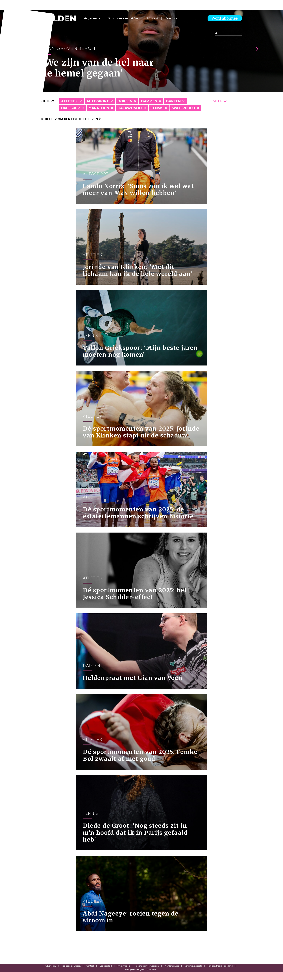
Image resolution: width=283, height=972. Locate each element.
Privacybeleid (123, 966)
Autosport (98, 101)
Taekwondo (130, 108)
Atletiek (69, 101)
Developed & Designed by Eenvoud (140, 969)
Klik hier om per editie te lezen (71, 119)
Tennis (157, 108)
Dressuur (70, 108)
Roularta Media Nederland (220, 966)
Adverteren (50, 966)
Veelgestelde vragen (71, 966)
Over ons (172, 18)
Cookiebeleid (106, 966)
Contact (90, 966)
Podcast (152, 18)
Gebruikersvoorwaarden (147, 966)
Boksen (125, 101)
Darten (173, 101)
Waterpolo (183, 108)
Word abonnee (225, 18)
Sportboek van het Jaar (124, 18)
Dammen (149, 101)
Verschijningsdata (193, 966)
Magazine (90, 18)
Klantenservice (172, 966)
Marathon (99, 108)
